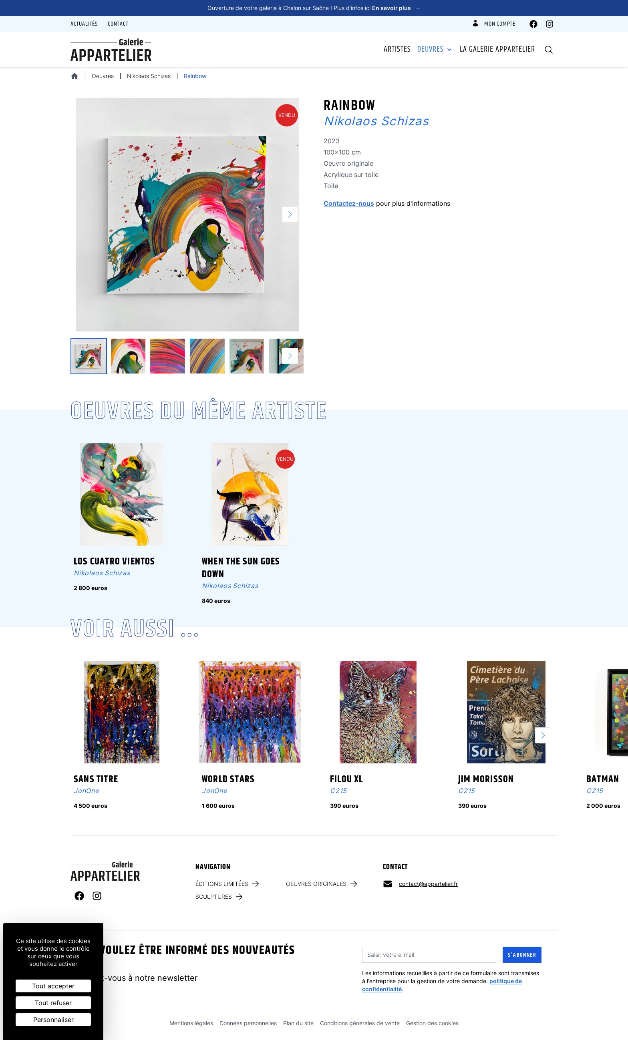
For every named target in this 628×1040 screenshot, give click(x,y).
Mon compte (493, 24)
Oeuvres (435, 49)
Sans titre (96, 779)
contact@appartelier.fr (428, 883)
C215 (338, 791)
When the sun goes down (241, 568)
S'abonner (522, 955)
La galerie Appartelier (497, 49)
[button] (293, 214)
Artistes (397, 49)
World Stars (228, 779)
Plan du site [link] (298, 1023)
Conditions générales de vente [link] (360, 1023)
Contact (118, 24)
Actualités (84, 24)
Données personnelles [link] (248, 1023)
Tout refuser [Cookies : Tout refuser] (53, 1003)
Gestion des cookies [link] (432, 1023)
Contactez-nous (349, 203)
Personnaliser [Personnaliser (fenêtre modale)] (53, 1020)
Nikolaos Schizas (149, 75)
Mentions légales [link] (191, 1023)
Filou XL (346, 779)
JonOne (86, 791)
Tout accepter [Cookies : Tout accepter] (53, 986)
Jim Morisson (486, 779)
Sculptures (219, 896)
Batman (602, 779)
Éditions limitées (227, 884)
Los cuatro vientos (114, 561)
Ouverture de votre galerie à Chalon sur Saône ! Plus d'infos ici (314, 7)
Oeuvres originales (322, 884)
